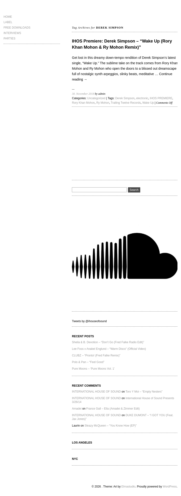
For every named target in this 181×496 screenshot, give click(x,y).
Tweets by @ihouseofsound (89, 321)
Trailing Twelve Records (126, 102)
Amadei (77, 408)
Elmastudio (128, 486)
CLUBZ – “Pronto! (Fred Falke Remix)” (96, 355)
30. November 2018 (83, 93)
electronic (142, 98)
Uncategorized (96, 98)
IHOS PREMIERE (161, 98)
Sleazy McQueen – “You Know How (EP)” (111, 425)
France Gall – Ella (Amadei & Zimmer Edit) (113, 408)
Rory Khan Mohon (83, 102)
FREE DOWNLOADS (17, 27)
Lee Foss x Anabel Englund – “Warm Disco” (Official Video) (109, 349)
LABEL (8, 22)
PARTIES (9, 38)
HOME (8, 16)
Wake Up (148, 102)
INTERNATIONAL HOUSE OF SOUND (96, 391)
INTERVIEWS (12, 33)
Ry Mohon (102, 102)
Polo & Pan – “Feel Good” (88, 362)
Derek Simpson (125, 98)
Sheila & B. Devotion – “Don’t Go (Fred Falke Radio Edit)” (108, 342)
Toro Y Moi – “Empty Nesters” (143, 391)
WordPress (170, 486)
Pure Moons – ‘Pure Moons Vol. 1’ (93, 368)
